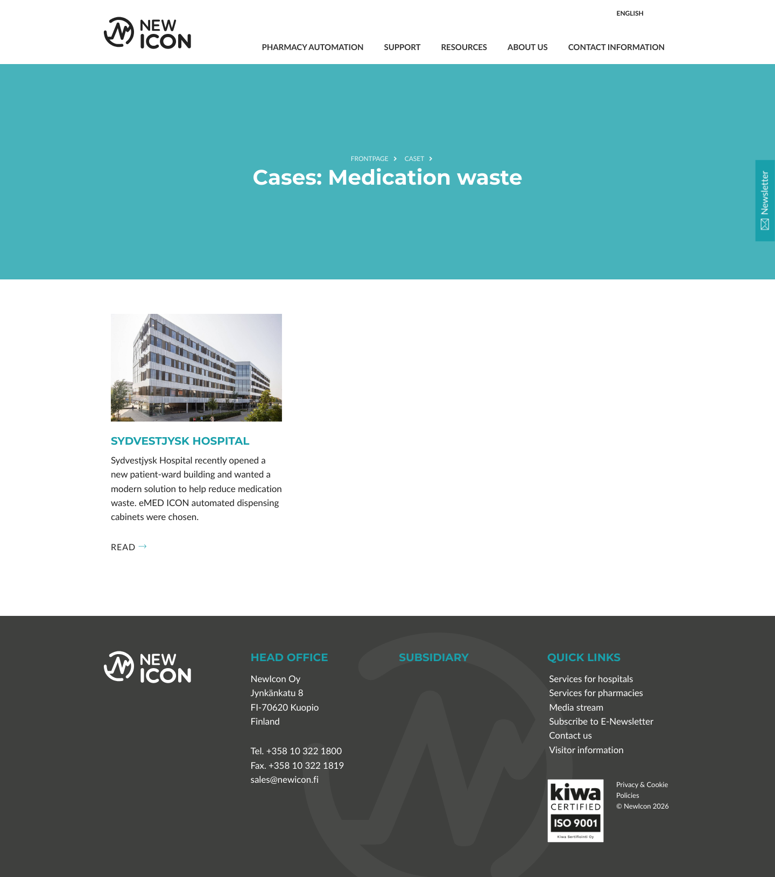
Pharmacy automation (312, 47)
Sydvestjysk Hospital (180, 442)
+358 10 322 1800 (304, 751)
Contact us (570, 735)
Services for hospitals (591, 679)
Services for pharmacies (596, 693)
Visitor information (586, 750)
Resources (464, 47)
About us (528, 47)
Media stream (576, 707)
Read (128, 547)
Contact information (616, 47)
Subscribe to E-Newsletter (601, 721)
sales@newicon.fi (285, 780)
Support (402, 47)
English (630, 13)
